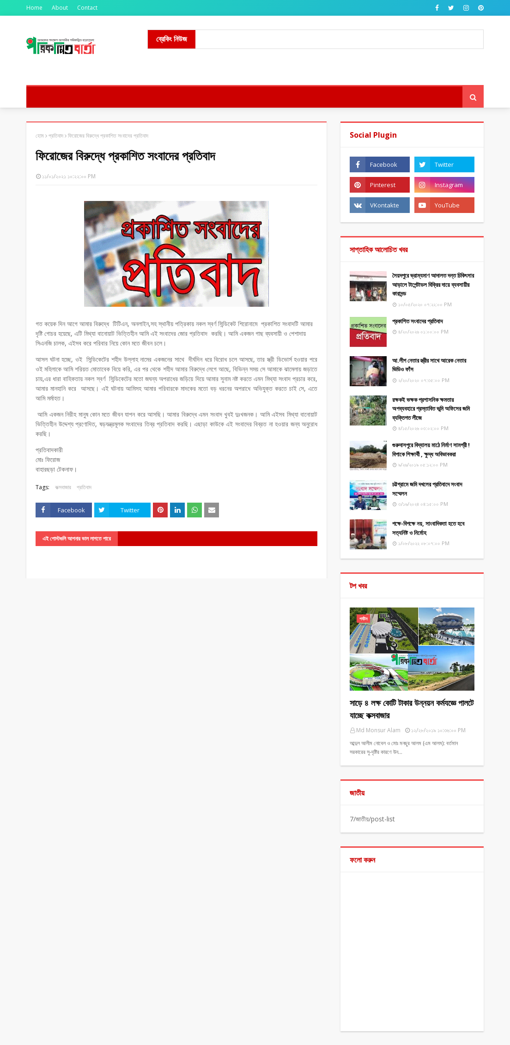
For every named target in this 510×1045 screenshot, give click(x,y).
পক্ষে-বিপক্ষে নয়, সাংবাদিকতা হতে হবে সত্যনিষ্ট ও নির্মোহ (428, 528)
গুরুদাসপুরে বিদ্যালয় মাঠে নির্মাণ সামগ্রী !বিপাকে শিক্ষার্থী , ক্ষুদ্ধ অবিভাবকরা (431, 449)
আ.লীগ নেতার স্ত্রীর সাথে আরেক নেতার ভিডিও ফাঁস (429, 365)
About (60, 8)
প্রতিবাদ (56, 136)
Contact (87, 8)
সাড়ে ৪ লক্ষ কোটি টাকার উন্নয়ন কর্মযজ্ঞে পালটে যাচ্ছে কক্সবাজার (412, 709)
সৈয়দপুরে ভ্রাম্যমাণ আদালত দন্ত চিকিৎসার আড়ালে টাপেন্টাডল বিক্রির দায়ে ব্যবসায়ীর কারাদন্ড (433, 284)
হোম (40, 136)
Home (34, 8)
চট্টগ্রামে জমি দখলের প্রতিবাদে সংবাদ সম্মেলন (427, 489)
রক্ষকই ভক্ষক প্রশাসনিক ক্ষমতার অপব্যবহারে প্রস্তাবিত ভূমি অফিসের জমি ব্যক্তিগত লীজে (431, 408)
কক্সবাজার (63, 487)
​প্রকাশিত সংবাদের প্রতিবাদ (417, 321)
